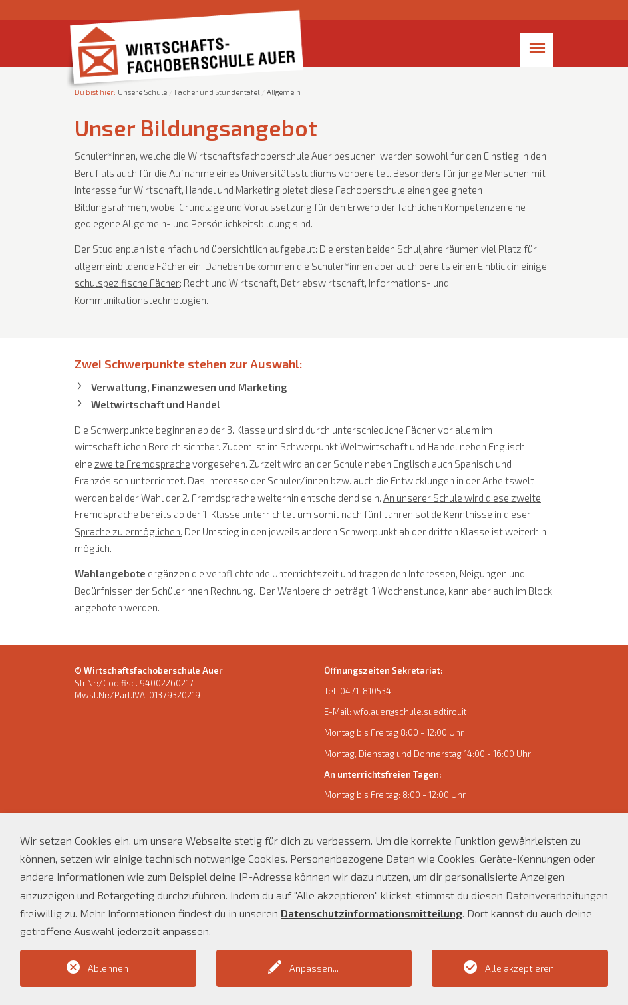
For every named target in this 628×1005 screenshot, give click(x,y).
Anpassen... (314, 968)
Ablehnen (108, 968)
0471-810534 (365, 691)
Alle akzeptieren (519, 968)
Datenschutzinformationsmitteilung (371, 913)
